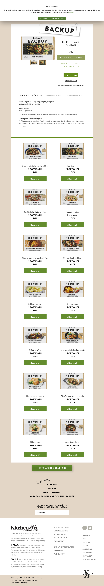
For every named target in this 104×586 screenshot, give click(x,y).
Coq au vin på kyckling (72, 258)
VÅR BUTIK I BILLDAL (87, 544)
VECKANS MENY (60, 534)
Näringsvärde (75, 95)
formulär (81, 86)
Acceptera (43, 18)
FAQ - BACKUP (59, 554)
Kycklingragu (72, 166)
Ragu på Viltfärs (72, 212)
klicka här (71, 12)
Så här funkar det (71, 81)
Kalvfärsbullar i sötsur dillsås (35, 212)
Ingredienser (53, 95)
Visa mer (35, 178)
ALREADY (52, 484)
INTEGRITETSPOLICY (88, 559)
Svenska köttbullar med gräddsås (35, 166)
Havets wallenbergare (35, 396)
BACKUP (52, 488)
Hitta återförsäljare (52, 467)
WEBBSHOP (58, 551)
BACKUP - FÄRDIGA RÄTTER (64, 547)
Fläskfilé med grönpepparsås (72, 396)
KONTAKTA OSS (86, 537)
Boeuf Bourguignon (72, 442)
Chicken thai (35, 442)
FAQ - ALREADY (59, 541)
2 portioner (72, 215)
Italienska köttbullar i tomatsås (72, 350)
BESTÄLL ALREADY (60, 538)
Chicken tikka (72, 304)
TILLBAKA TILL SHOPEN (71, 57)
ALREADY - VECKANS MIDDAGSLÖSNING (61, 529)
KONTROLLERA (71, 75)
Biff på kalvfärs (35, 350)
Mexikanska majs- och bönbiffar (35, 258)
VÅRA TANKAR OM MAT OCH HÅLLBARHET (52, 496)
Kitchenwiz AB (25, 578)
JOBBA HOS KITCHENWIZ (87, 551)
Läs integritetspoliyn (57, 18)
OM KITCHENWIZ (52, 492)
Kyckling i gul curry (35, 304)
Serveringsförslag (31, 95)
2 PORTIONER (35, 169)
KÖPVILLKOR (87, 556)
